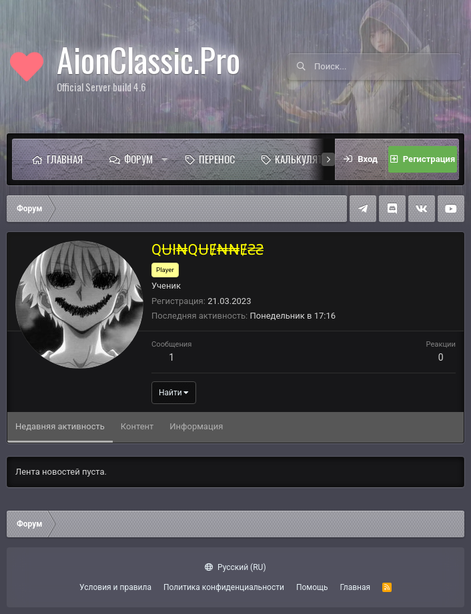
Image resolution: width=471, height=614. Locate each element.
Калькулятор (304, 158)
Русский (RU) (235, 567)
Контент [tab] (137, 426)
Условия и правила (115, 587)
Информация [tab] (196, 426)
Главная (65, 158)
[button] (164, 159)
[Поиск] (387, 66)
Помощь (312, 587)
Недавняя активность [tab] (60, 426)
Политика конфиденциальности (223, 587)
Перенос (217, 158)
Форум (138, 158)
